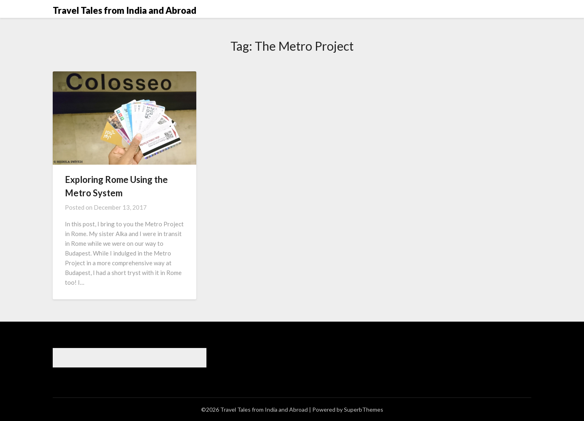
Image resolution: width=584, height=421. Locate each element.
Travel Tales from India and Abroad (124, 10)
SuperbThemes (363, 409)
